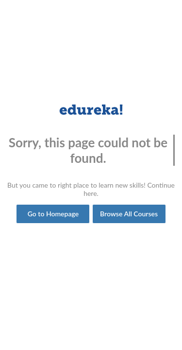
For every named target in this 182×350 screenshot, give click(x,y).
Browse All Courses (129, 214)
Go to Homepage (53, 214)
